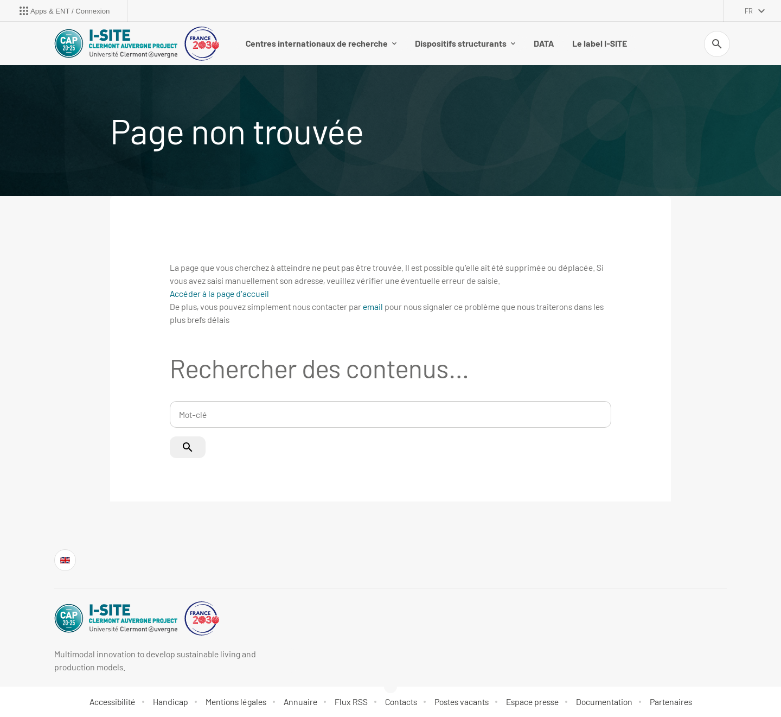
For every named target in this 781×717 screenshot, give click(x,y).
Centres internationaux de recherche (321, 43)
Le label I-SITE (599, 43)
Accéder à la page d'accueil (219, 293)
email (373, 306)
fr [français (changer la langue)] (749, 11)
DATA (544, 43)
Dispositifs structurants (465, 43)
